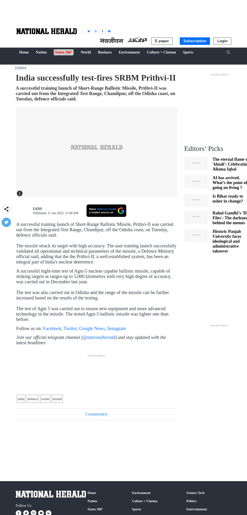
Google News (92, 328)
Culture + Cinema (144, 501)
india (21, 399)
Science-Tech (195, 493)
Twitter (70, 328)
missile (57, 399)
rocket (45, 399)
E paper (162, 41)
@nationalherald (99, 337)
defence (33, 399)
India (21, 68)
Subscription (194, 41)
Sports (136, 509)
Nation (92, 501)
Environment (141, 493)
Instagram (116, 328)
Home (92, 493)
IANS (37, 209)
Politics (191, 501)
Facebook (52, 328)
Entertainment (196, 509)
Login (222, 41)
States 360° (95, 509)
